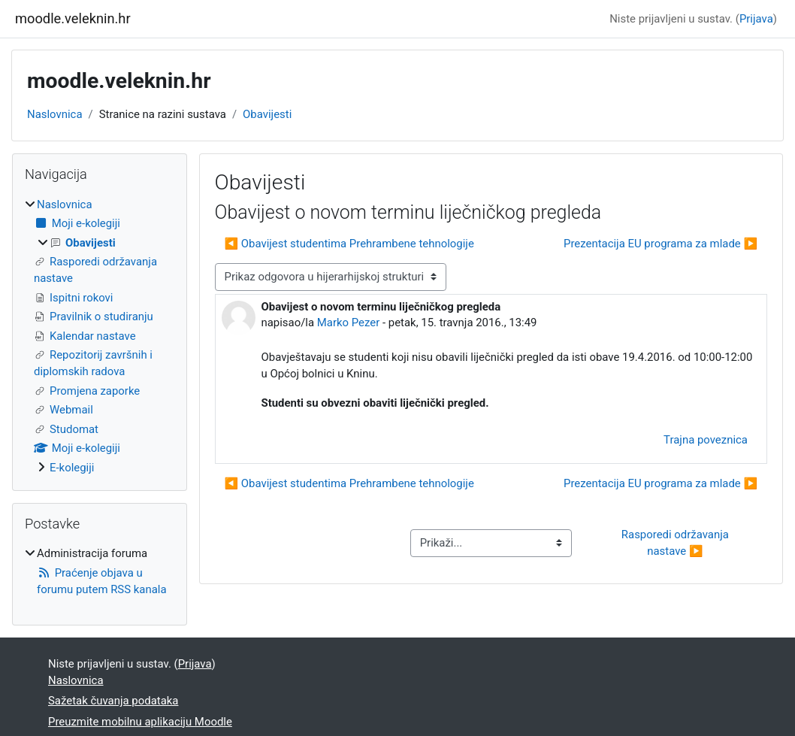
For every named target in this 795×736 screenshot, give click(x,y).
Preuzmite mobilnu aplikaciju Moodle (140, 721)
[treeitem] (99, 336)
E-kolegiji (72, 467)
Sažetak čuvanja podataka (113, 700)
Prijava (756, 19)
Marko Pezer (348, 322)
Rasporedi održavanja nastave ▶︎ (676, 543)
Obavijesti (267, 114)
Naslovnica (55, 114)
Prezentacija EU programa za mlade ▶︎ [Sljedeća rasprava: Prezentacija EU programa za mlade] (660, 243)
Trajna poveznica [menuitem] (706, 440)
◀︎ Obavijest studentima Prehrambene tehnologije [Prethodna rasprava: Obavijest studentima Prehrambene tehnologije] (349, 243)
